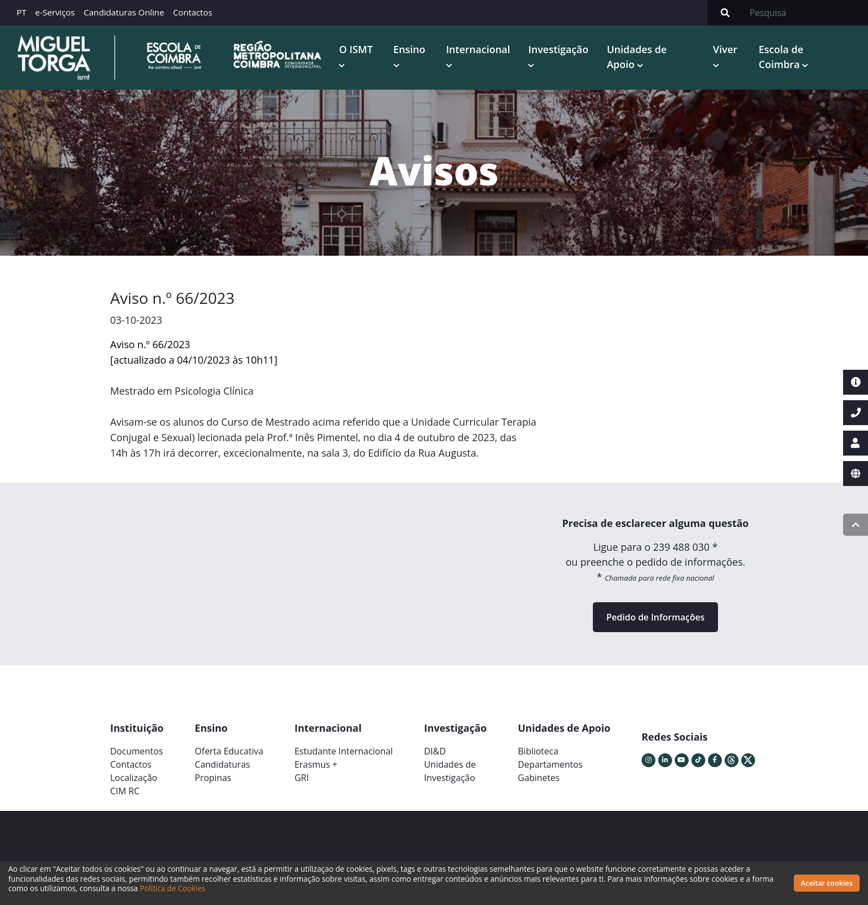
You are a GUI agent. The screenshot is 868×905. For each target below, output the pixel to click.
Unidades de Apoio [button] (636, 57)
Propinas (213, 778)
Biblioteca (538, 751)
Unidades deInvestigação (450, 771)
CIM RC (125, 791)
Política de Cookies (172, 888)
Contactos (192, 12)
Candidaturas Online (124, 12)
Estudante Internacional (343, 751)
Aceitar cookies (827, 883)
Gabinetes (539, 778)
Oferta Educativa (229, 751)
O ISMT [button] (356, 49)
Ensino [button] (410, 49)
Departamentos (550, 764)
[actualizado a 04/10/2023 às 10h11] (193, 359)
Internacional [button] (478, 49)
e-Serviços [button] (55, 12)
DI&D (435, 751)
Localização (133, 778)
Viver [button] (725, 49)
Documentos (136, 751)
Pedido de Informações (655, 617)
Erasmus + (316, 764)
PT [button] (22, 12)
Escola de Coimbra (781, 57)
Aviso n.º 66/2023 (150, 344)
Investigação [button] (558, 49)
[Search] (805, 12)
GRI (301, 778)
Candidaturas (222, 764)
